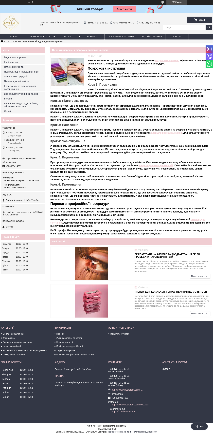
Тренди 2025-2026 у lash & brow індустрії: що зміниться (171, 291)
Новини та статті (64, 342)
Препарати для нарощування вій (21, 71)
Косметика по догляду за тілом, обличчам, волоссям (21, 105)
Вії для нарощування (15, 57)
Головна (12, 36)
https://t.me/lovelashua (15, 187)
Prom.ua (122, 426)
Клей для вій (11, 62)
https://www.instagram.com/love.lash (22, 158)
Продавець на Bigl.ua (106, 429)
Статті (177, 36)
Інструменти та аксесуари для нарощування (20, 87)
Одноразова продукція (16, 76)
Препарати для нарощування (17, 342)
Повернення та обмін (121, 36)
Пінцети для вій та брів (16, 81)
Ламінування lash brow (14, 354)
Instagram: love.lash (119, 334)
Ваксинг (8, 98)
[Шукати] (209, 27)
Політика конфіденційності (69, 346)
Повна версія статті (200, 276)
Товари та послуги (39, 36)
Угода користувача (65, 350)
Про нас (67, 36)
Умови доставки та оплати (69, 338)
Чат (199, 426)
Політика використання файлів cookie (75, 354)
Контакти (92, 36)
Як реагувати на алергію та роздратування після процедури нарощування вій (167, 255)
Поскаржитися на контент (119, 432)
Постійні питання (151, 36)
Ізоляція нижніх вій (14, 67)
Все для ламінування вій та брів (21, 94)
